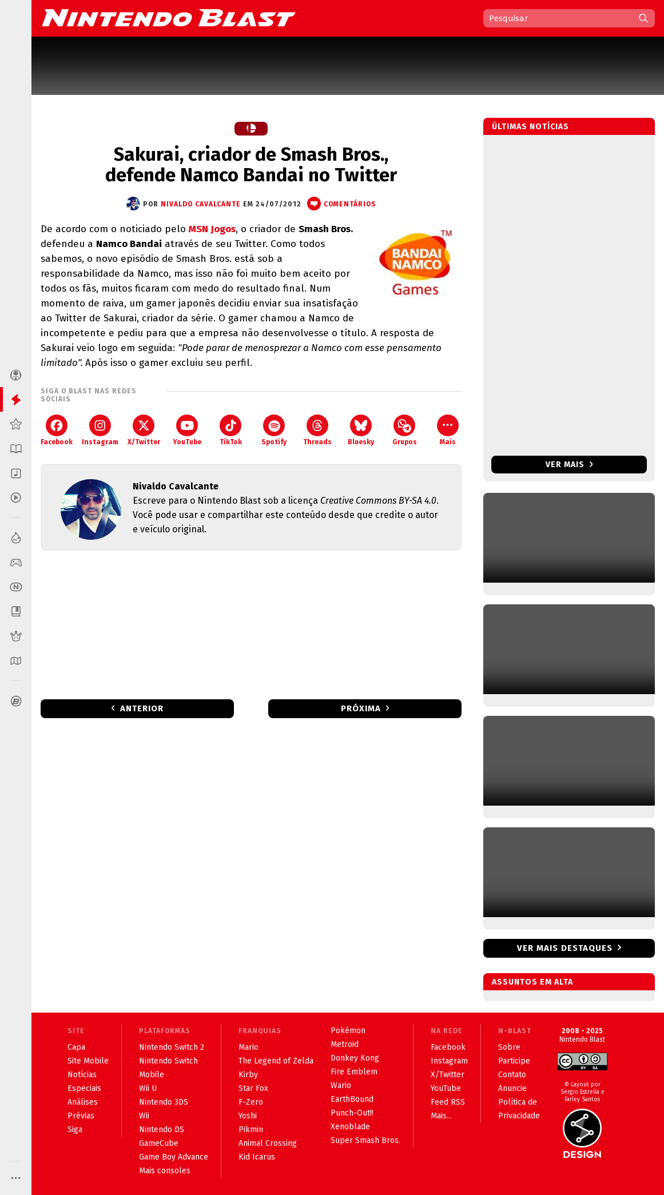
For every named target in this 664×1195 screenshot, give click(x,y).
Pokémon (348, 1030)
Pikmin (250, 1129)
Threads (317, 430)
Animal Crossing (267, 1143)
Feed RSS (448, 1102)
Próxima (361, 708)
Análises (82, 1102)
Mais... (441, 1116)
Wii (144, 1116)
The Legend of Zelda (275, 1061)
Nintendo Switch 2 (171, 1047)
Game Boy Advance (173, 1157)
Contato (512, 1075)
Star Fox (253, 1088)
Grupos (404, 430)
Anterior (142, 708)
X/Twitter (144, 430)
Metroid (345, 1044)
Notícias (82, 1075)
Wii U (148, 1088)
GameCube (158, 1143)
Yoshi (247, 1116)
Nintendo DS (161, 1129)
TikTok (231, 430)
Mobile (151, 1075)
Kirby (248, 1075)
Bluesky (361, 430)
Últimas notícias (530, 127)
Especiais (84, 1088)
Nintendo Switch (168, 1061)
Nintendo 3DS (163, 1102)
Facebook (57, 430)
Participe (514, 1061)
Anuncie (512, 1088)
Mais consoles (164, 1171)
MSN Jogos (212, 229)
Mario (248, 1047)
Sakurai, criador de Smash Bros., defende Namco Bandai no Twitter (251, 164)
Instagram (100, 430)
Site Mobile (88, 1061)
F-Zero (250, 1102)
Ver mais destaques (565, 948)
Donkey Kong (355, 1058)
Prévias (80, 1116)
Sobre (509, 1047)
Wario (341, 1085)
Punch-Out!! (352, 1113)
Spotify (274, 430)
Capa (76, 1047)
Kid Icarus (256, 1157)
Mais (448, 430)
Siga (74, 1129)
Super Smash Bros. (365, 1140)
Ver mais (569, 464)
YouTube (187, 430)
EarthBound (352, 1099)
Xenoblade (350, 1127)
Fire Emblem (354, 1072)
